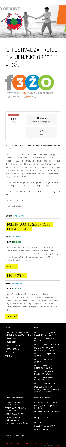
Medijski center (41, 418)
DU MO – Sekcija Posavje (46, 383)
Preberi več (12, 267)
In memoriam (41, 429)
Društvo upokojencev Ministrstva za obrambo (18, 333)
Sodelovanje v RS (14, 414)
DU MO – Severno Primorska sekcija (43, 366)
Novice (37, 422)
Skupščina (11, 342)
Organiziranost (14, 338)
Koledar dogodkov (44, 426)
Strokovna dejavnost (15, 397)
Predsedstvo (12, 349)
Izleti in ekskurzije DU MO (47, 411)
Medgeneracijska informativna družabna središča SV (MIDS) (47, 389)
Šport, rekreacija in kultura (44, 406)
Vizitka (9, 356)
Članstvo (10, 352)
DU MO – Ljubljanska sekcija (44, 354)
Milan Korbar (14, 237)
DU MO (8, 328)
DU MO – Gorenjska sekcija (44, 339)
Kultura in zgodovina (45, 402)
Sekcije (37, 328)
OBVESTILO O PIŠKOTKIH (15, 435)
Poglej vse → (21, 216)
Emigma (57, 445)
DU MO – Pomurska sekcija (44, 360)
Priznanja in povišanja (17, 423)
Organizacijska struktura (13, 403)
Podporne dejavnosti (43, 397)
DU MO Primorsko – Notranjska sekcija (44, 349)
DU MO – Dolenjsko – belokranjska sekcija (45, 333)
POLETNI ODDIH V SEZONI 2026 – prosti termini (30, 226)
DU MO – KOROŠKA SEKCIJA (46, 344)
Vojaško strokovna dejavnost (16, 409)
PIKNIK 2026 (15, 275)
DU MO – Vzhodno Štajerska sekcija (43, 372)
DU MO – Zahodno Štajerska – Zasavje (44, 378)
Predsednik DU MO (15, 345)
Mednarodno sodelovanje (13, 418)
